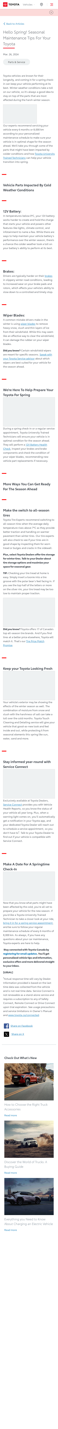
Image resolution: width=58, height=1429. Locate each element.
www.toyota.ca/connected (23, 1015)
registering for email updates (20, 953)
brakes (48, 275)
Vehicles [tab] (29, 4)
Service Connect (12, 804)
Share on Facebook (22, 1025)
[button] (52, 4)
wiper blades (28, 323)
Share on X (17, 1034)
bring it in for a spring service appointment (28, 922)
